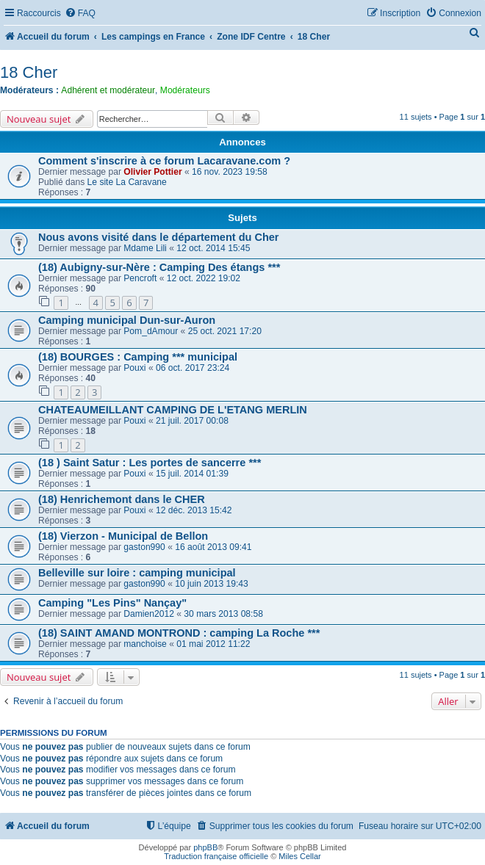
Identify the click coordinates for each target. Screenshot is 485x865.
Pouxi (134, 368)
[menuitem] (80, 13)
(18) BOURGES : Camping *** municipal (137, 357)
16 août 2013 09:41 (213, 547)
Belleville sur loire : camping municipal (137, 573)
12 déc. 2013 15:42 (194, 510)
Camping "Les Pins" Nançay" (112, 603)
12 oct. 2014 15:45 (213, 248)
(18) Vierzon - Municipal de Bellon (123, 536)
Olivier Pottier (152, 172)
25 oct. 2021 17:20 (225, 331)
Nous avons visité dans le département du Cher (158, 237)
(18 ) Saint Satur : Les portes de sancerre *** (149, 462)
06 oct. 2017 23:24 (192, 368)
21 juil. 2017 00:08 (192, 421)
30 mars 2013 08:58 (223, 614)
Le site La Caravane (127, 182)
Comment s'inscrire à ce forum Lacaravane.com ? (164, 161)
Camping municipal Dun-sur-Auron (126, 320)
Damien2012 (148, 614)
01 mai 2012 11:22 (213, 644)
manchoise (145, 644)
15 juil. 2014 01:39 (192, 473)
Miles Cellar (299, 856)
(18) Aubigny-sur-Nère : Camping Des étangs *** (159, 267)
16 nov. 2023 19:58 (229, 172)
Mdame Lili (144, 248)
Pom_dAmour (150, 331)
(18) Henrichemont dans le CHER (121, 499)
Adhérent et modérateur (108, 90)
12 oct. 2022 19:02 (203, 278)
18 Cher (28, 72)
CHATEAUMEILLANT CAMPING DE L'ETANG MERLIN (172, 410)
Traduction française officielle (216, 856)
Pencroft (140, 278)
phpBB (205, 847)
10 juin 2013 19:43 (211, 584)
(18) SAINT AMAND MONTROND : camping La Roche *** (179, 633)
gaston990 (144, 547)
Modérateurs (185, 90)
